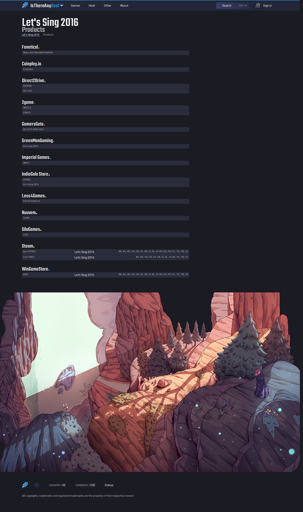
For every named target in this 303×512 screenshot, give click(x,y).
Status (107, 485)
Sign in (270, 5)
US (55, 485)
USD (83, 485)
